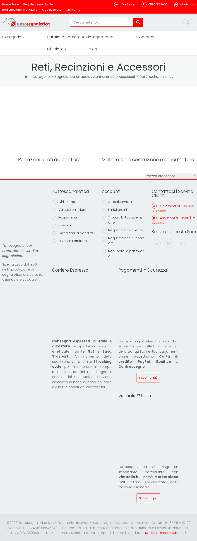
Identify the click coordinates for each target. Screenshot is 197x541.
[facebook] (181, 243)
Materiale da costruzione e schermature (148, 159)
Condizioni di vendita (72, 232)
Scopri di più (148, 377)
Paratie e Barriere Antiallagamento (80, 37)
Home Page (10, 4)
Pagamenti (64, 217)
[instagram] (168, 243)
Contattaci (146, 37)
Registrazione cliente (38, 4)
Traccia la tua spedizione (122, 220)
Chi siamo (73, 10)
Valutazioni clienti (69, 209)
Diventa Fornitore (69, 240)
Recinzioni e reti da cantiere (49, 159)
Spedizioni (63, 225)
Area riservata (52, 10)
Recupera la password (123, 254)
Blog (93, 49)
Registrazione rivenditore (20, 10)
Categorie (13, 37)
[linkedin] (156, 243)
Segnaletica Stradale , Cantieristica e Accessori (95, 77)
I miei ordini (114, 209)
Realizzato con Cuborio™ (165, 532)
